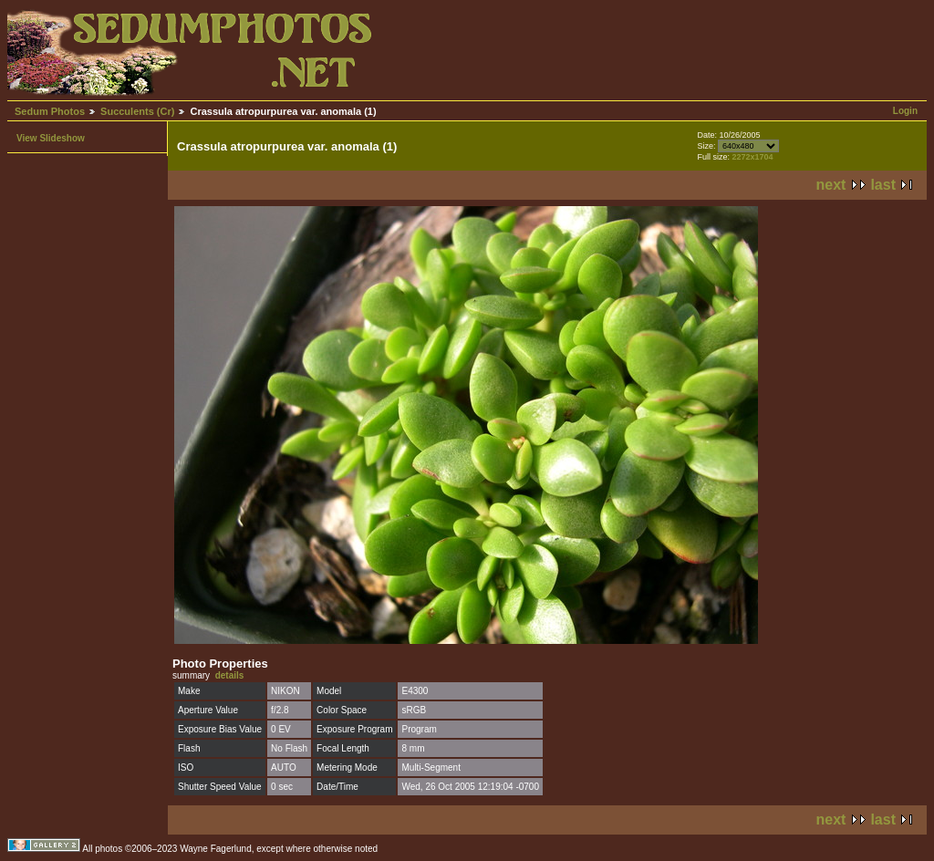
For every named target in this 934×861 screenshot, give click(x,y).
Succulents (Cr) (137, 111)
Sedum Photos (50, 111)
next (831, 184)
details (229, 675)
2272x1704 (752, 156)
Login (905, 111)
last (883, 184)
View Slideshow (50, 138)
